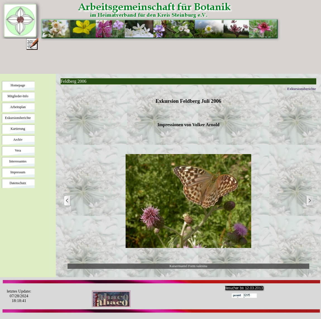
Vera (18, 150)
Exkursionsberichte (18, 118)
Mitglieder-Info (18, 96)
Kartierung (18, 129)
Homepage (18, 85)
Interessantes (18, 161)
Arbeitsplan (18, 107)
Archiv (17, 140)
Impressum (17, 172)
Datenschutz (17, 183)
